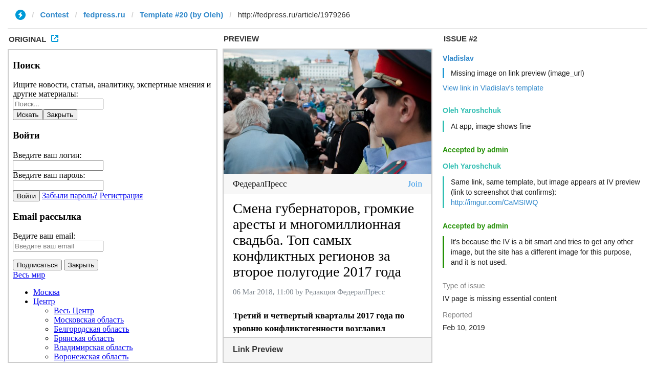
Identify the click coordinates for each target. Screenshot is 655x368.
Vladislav (458, 58)
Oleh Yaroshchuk (472, 110)
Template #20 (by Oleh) (181, 14)
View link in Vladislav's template (493, 88)
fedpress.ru (104, 14)
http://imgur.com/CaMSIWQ (494, 202)
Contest (54, 14)
